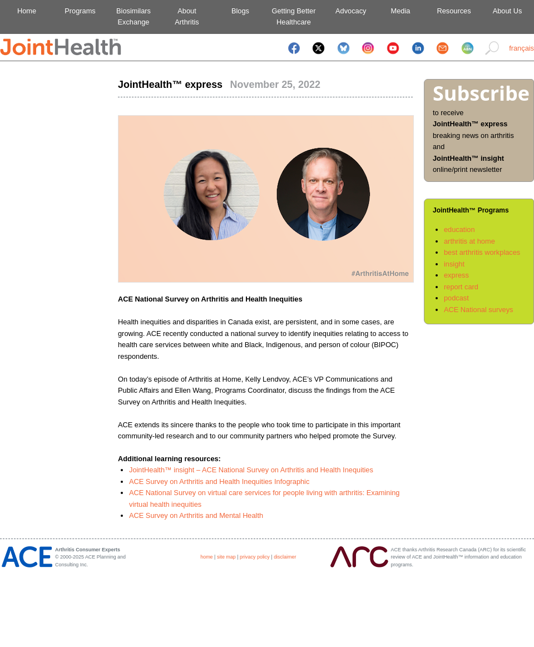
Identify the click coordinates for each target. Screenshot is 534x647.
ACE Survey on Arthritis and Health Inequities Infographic (219, 481)
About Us (507, 11)
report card (461, 287)
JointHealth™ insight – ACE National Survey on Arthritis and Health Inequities (251, 470)
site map (226, 557)
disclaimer (285, 557)
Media (401, 11)
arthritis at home (469, 241)
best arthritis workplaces (482, 252)
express (456, 275)
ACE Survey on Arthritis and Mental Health (196, 515)
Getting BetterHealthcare (294, 16)
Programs (80, 11)
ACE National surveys (478, 309)
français (521, 48)
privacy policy (255, 557)
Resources (454, 11)
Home (26, 11)
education (459, 229)
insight (454, 264)
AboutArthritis (187, 16)
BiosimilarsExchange (133, 16)
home (206, 557)
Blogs (240, 11)
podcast (456, 298)
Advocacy (347, 11)
